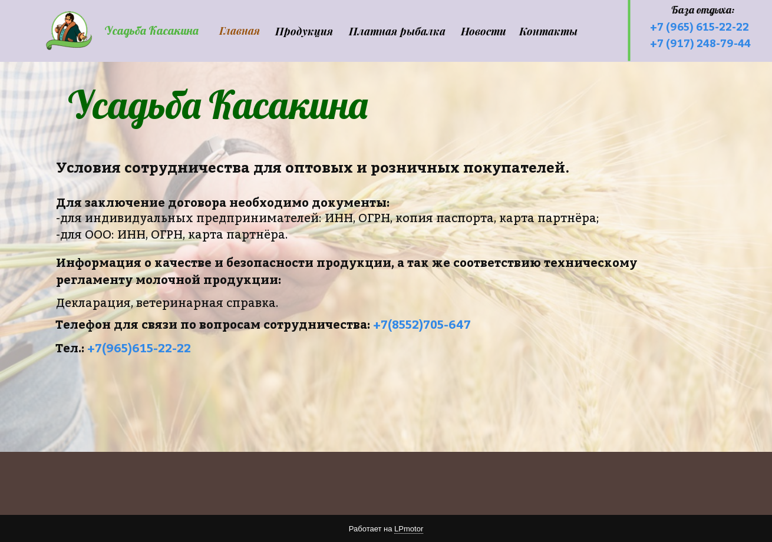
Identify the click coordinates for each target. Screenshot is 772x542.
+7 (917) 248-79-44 (700, 43)
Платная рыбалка (397, 31)
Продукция (304, 31)
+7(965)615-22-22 (139, 348)
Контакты (548, 31)
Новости (483, 31)
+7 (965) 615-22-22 (699, 27)
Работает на (386, 529)
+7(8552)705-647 (422, 325)
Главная (239, 31)
